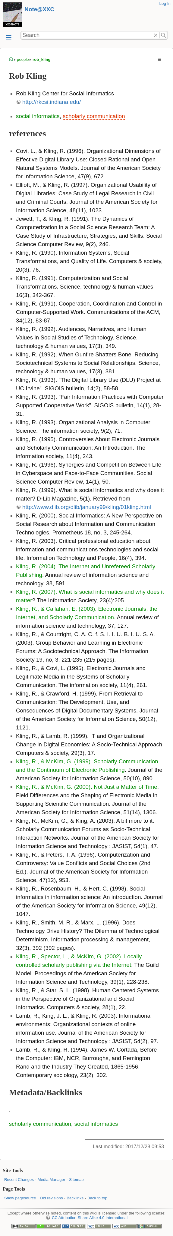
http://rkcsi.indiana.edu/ (51, 102)
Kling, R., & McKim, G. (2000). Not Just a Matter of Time (86, 787)
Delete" (156, 35)
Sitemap (76, 1179)
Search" (164, 35)
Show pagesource (20, 1198)
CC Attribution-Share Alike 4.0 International (89, 1217)
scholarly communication (94, 116)
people (23, 59)
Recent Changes (19, 1179)
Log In (165, 3)
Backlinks (75, 1198)
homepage (11, 60)
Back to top (97, 1198)
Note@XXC (39, 9)
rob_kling (41, 59)
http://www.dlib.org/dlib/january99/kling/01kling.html (86, 507)
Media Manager (51, 1179)
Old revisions (51, 1198)
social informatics (38, 116)
